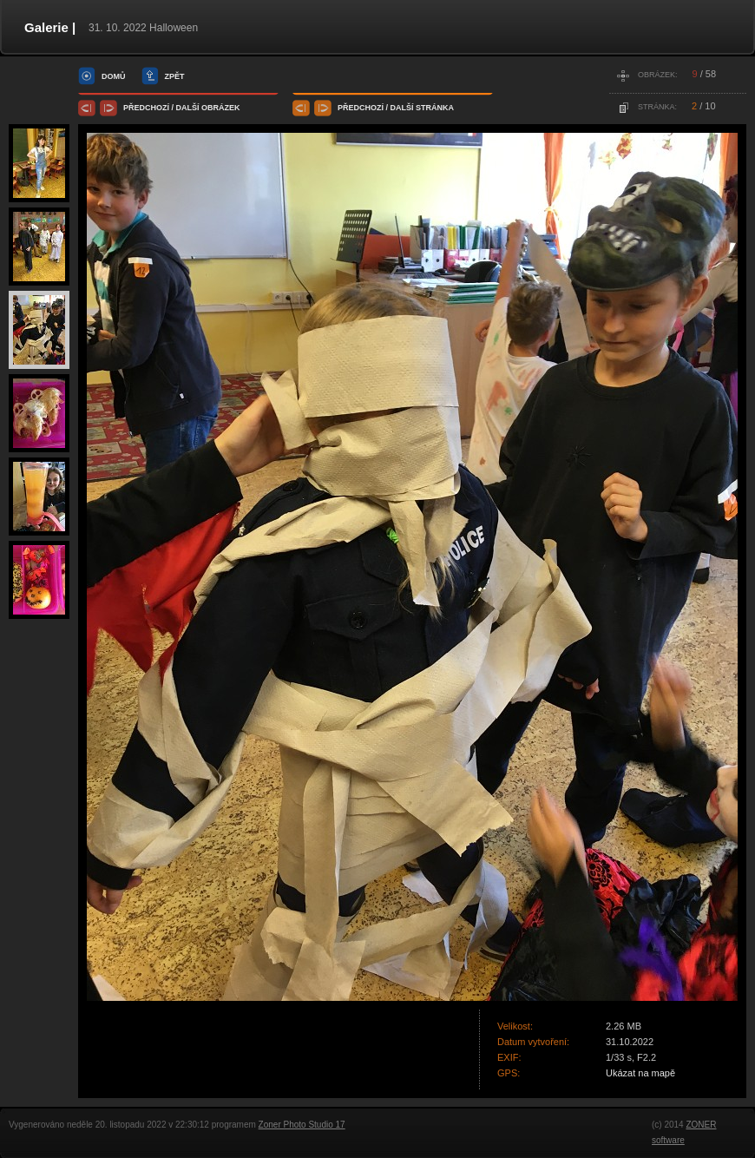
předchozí (146, 107)
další (188, 107)
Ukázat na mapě (640, 1073)
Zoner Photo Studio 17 (302, 1124)
